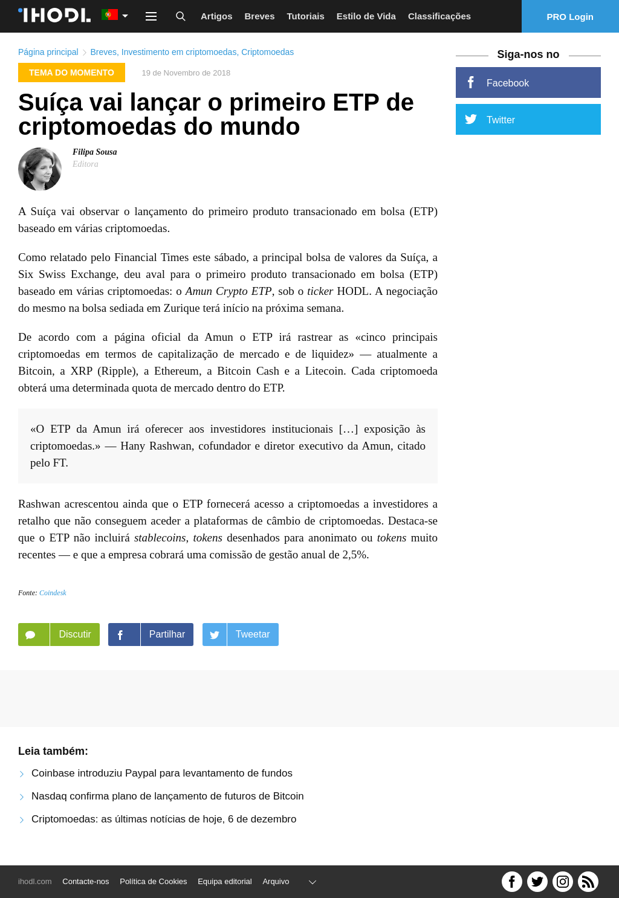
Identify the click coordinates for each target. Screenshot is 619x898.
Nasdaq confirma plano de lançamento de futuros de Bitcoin (167, 796)
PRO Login (570, 16)
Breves (260, 16)
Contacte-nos (85, 881)
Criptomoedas (267, 52)
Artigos (217, 16)
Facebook (497, 82)
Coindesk (52, 593)
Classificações (439, 16)
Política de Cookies (153, 881)
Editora (86, 164)
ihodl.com (35, 881)
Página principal (48, 52)
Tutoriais (306, 16)
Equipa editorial (225, 881)
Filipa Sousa (95, 152)
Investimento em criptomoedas (179, 52)
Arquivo (275, 881)
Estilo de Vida (366, 16)
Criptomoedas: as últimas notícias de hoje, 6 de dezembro (163, 819)
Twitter (490, 119)
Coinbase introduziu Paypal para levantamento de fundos (162, 773)
